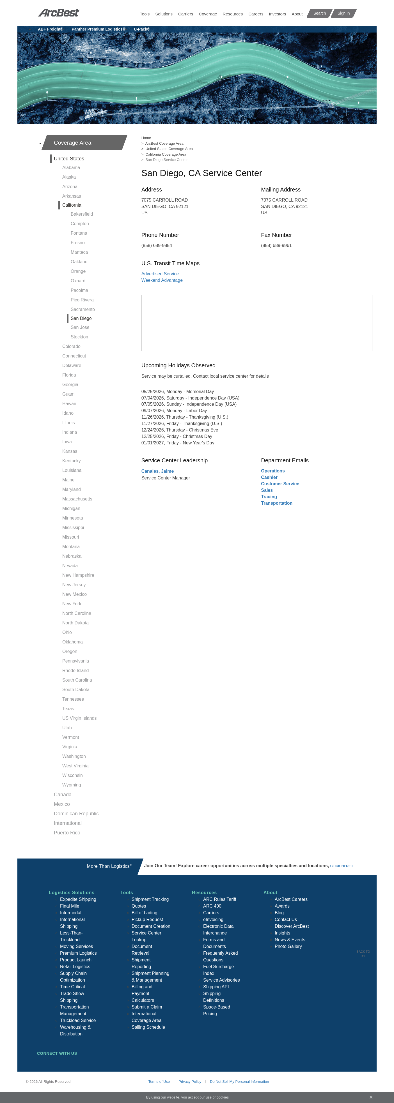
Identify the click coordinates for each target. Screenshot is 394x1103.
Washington (74, 756)
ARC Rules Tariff (219, 899)
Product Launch (75, 959)
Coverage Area (72, 143)
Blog (279, 912)
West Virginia (75, 765)
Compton (80, 223)
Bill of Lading (144, 912)
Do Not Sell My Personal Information (239, 1081)
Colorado (71, 346)
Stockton (79, 336)
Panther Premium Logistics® (98, 29)
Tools (145, 13)
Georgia (70, 384)
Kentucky (71, 460)
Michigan (71, 508)
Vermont (70, 737)
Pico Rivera (82, 299)
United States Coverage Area (169, 149)
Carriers (185, 13)
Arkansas (71, 196)
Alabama (71, 167)
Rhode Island (75, 670)
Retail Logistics (75, 966)
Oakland (79, 261)
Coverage (208, 13)
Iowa (67, 441)
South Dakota (76, 689)
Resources (233, 13)
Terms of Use (159, 1081)
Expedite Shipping (78, 899)
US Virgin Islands (79, 718)
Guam (68, 394)
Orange (78, 271)
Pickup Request (147, 919)
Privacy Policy (189, 1081)
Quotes (139, 906)
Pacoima (79, 290)
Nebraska (71, 556)
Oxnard (78, 280)
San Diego (81, 318)
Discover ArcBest (292, 926)
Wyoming (71, 785)
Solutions (164, 13)
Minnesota (72, 518)
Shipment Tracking (150, 899)
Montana (71, 546)
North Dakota (75, 622)
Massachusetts (77, 499)
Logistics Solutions (72, 892)
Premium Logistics (78, 953)
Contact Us (286, 919)
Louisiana (72, 470)
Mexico (62, 804)
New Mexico (74, 594)
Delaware (71, 365)
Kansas (69, 451)
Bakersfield (82, 214)
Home (146, 138)
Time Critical (72, 986)
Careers (255, 13)
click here (340, 866)
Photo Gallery (288, 946)
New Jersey (74, 584)
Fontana (79, 233)
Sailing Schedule (148, 1027)
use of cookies (217, 1097)
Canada (63, 794)
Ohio (67, 632)
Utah (67, 727)
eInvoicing (213, 919)
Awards (282, 906)
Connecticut (74, 356)
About (297, 13)
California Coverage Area (166, 154)
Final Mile (69, 906)
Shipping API (216, 986)
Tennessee (73, 699)
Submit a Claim (147, 1007)
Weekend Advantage (162, 280)
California (71, 205)
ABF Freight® (50, 29)
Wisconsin (72, 775)
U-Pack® (142, 29)
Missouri (70, 537)
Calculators (143, 1000)
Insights (282, 933)
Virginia (69, 746)
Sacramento (83, 309)
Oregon (69, 651)
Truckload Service (78, 1020)
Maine (68, 479)
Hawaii (69, 403)
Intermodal (70, 912)
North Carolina (76, 613)
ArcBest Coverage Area (164, 143)
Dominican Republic (76, 813)
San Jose (80, 327)
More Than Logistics (109, 866)
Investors (277, 13)
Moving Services (76, 946)
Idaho (68, 413)
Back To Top (363, 954)
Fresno (78, 242)
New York (71, 603)
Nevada (70, 565)
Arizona (69, 186)
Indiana (69, 432)
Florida (69, 375)
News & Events (290, 939)
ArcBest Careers (291, 899)
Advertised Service (160, 273)
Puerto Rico (67, 833)
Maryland (71, 489)
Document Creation (151, 926)
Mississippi (73, 527)
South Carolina (77, 680)
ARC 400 (212, 906)
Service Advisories (221, 980)
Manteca (79, 252)
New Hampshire (78, 575)
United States (69, 158)
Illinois (68, 422)
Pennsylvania (75, 661)
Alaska (69, 177)
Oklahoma (72, 642)
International (68, 823)
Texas (68, 708)
